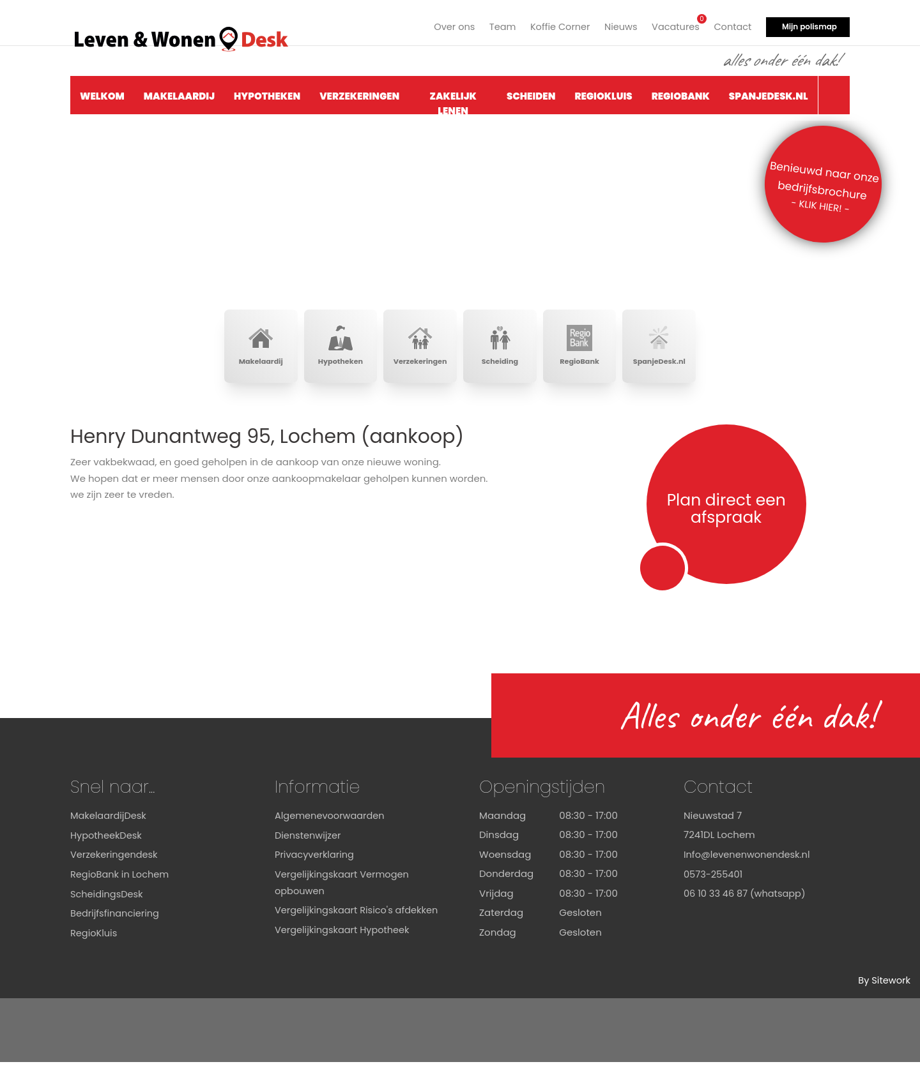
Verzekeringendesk (115, 870)
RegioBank (681, 93)
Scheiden (531, 93)
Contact (731, 24)
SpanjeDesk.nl (768, 93)
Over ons (446, 24)
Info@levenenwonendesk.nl (749, 870)
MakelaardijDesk (109, 831)
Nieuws (617, 24)
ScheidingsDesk (107, 909)
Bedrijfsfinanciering (116, 929)
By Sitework (883, 996)
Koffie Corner (555, 24)
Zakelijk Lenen (453, 99)
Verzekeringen (359, 93)
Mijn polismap (809, 24)
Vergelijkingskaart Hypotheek (344, 961)
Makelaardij (179, 93)
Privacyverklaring (315, 870)
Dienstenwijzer (309, 851)
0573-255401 (714, 890)
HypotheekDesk (107, 851)
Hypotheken (267, 93)
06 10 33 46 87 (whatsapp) (746, 909)
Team (496, 24)
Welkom (102, 93)
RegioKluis (603, 93)
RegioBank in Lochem (121, 890)
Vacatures (673, 23)
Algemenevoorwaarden (331, 831)
